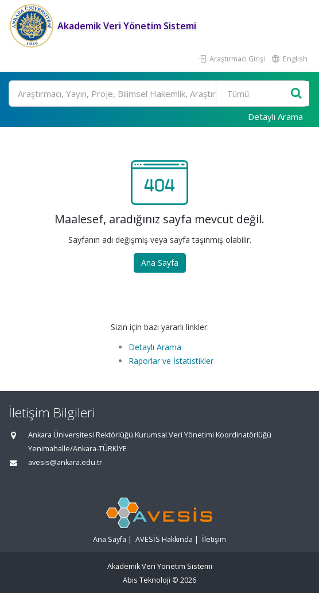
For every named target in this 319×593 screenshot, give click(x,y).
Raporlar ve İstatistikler (171, 360)
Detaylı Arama (275, 116)
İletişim (214, 539)
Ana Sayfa (159, 262)
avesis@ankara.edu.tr (65, 462)
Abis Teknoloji (146, 580)
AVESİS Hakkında (164, 539)
